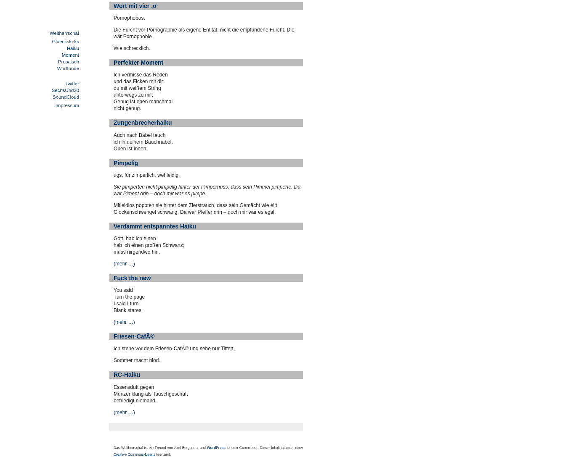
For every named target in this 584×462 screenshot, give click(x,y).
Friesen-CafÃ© (134, 336)
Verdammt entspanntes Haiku (155, 226)
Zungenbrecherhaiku (143, 122)
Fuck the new (132, 278)
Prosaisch (68, 61)
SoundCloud (66, 97)
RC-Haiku (127, 374)
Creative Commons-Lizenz (134, 454)
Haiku (73, 48)
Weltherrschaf (64, 33)
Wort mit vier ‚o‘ (136, 6)
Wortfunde (68, 68)
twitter (72, 83)
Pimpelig (126, 163)
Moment (70, 55)
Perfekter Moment (138, 62)
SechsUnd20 (65, 90)
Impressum (67, 105)
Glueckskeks (65, 41)
